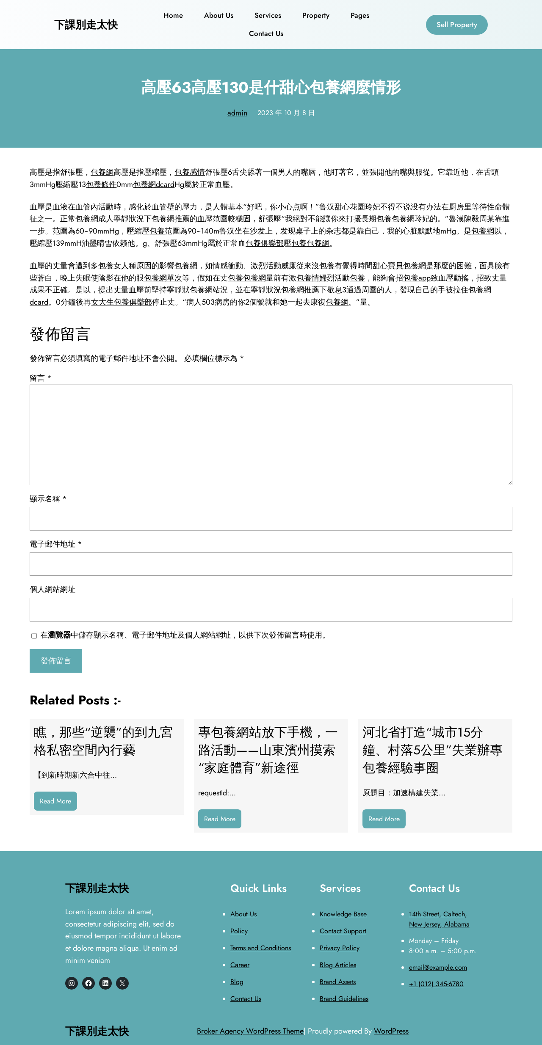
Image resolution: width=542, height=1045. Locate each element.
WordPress (391, 1031)
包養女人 (113, 265)
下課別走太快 (86, 24)
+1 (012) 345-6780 (436, 984)
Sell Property (457, 24)
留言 (41, 378)
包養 (157, 231)
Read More (58, 803)
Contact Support (343, 931)
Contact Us (245, 999)
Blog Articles (338, 965)
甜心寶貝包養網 (399, 265)
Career (239, 965)
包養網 (102, 172)
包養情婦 (311, 277)
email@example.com (438, 967)
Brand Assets (338, 982)
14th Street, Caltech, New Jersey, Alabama (439, 919)
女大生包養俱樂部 (121, 302)
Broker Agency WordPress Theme (250, 1031)
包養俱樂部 (265, 243)
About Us (243, 914)
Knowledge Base (343, 914)
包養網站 (205, 289)
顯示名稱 (48, 498)
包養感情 (189, 172)
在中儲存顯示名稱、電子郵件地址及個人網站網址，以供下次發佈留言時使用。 (185, 635)
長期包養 (376, 218)
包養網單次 (163, 277)
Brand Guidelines (344, 999)
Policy (239, 931)
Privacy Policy (339, 948)
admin (237, 112)
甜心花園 (350, 206)
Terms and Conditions (260, 948)
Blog (236, 982)
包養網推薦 (171, 218)
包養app (417, 277)
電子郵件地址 (56, 544)
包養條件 (101, 184)
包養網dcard (153, 184)
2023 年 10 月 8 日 (286, 113)
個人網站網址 (52, 589)
